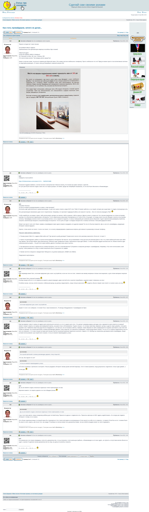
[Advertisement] (65, 24)
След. (127, 32)
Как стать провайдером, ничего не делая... (22, 28)
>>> (41, 138)
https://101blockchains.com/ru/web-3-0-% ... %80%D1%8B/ (35, 181)
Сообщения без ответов (8, 17)
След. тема (125, 35)
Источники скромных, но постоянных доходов (31, 19)
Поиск (144, 12)
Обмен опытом (15, 19)
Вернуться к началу (8, 141)
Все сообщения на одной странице (12, 35)
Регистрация (11, 12)
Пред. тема (119, 35)
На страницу (120, 32)
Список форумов (7, 19)
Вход (4, 12)
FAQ (139, 12)
